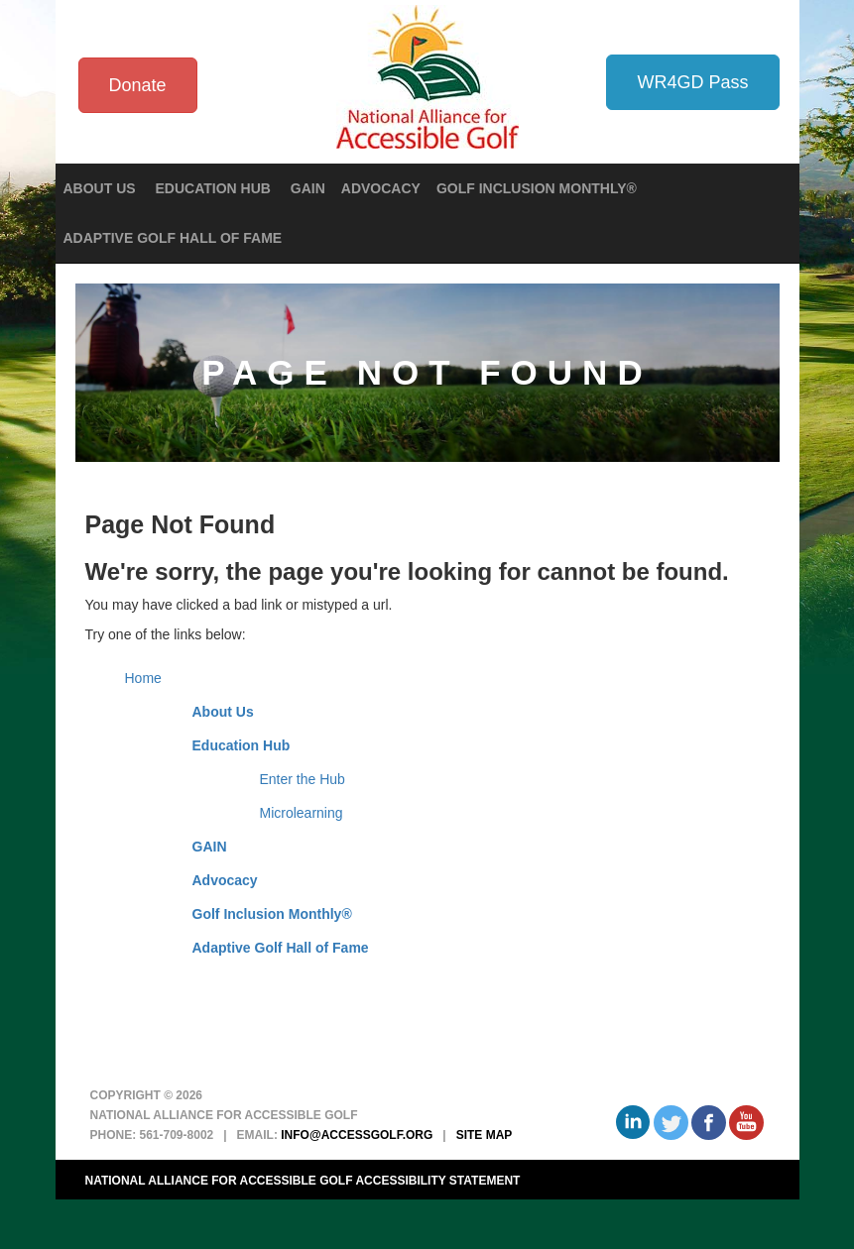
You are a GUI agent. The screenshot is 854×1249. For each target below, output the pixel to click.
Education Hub (241, 745)
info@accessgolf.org (356, 1135)
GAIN (308, 188)
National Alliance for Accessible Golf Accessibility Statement (303, 1181)
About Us (223, 712)
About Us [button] (101, 188)
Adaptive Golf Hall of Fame (173, 238)
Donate (138, 85)
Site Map (484, 1135)
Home (143, 678)
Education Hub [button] (215, 188)
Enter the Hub (302, 779)
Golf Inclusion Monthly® (536, 188)
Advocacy (381, 188)
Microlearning (301, 813)
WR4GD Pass (692, 82)
